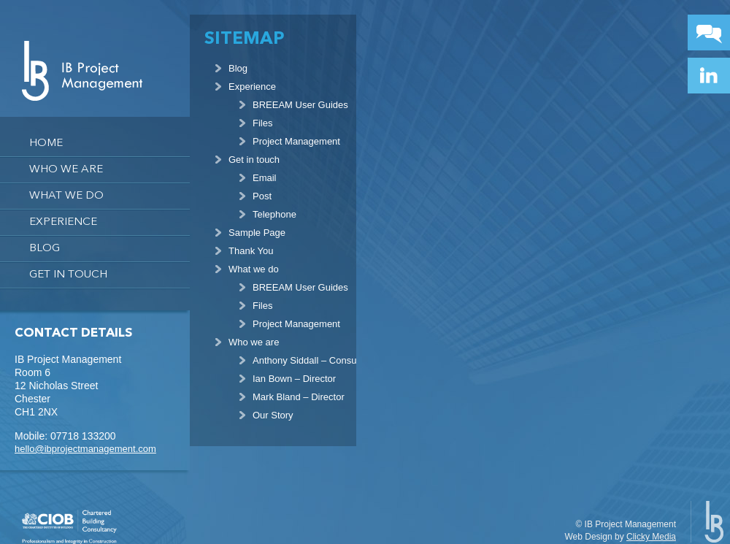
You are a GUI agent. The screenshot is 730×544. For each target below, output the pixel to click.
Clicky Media (651, 537)
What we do (66, 196)
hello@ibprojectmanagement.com (85, 448)
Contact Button (709, 32)
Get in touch (68, 274)
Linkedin (709, 75)
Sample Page (256, 232)
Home (46, 143)
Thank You (250, 250)
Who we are (66, 169)
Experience (63, 222)
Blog (44, 248)
